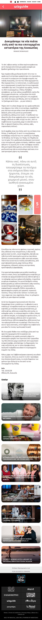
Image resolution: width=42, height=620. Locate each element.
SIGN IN (29, 1)
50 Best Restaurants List (21, 568)
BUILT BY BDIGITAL (9, 617)
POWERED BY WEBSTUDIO (30, 617)
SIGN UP (34, 1)
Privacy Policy (26, 612)
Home (5, 612)
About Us (34, 612)
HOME (39, 1)
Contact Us (21, 614)
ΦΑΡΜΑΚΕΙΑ (23, 1)
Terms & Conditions (15, 612)
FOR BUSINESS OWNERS (21, 571)
